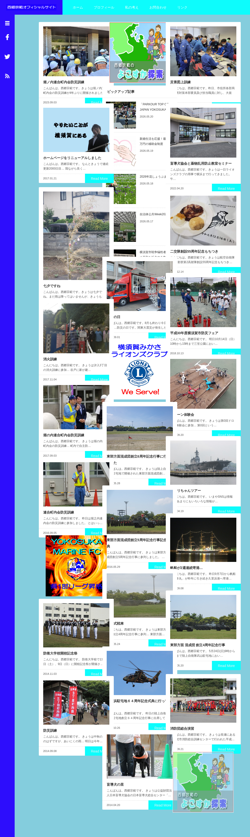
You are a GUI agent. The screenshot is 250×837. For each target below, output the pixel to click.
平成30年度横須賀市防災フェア (194, 322)
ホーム (78, 7)
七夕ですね (51, 267)
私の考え (132, 7)
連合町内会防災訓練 (58, 503)
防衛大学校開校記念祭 (60, 644)
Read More (84, 97)
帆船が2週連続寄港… (186, 558)
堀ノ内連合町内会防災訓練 (63, 71)
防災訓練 (49, 721)
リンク (182, 7)
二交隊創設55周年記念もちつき (194, 241)
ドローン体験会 (182, 404)
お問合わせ (158, 7)
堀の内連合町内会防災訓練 (63, 426)
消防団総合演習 (182, 719)
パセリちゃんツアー (185, 481)
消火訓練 (49, 348)
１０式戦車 (114, 614)
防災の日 (113, 306)
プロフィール (104, 7)
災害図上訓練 (180, 71)
